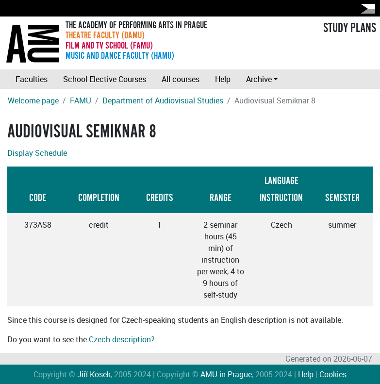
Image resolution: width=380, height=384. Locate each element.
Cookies (333, 374)
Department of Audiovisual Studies (162, 100)
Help (223, 79)
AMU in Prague (226, 374)
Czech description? (122, 339)
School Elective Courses (104, 79)
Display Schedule (37, 153)
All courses (180, 79)
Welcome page (33, 100)
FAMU (80, 100)
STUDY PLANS (349, 28)
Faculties (32, 79)
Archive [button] (259, 79)
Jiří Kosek (94, 374)
